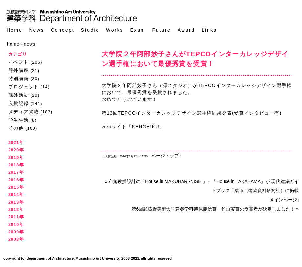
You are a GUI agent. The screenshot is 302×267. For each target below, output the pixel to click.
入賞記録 (19, 103)
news (29, 44)
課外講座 (19, 70)
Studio (90, 30)
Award (186, 30)
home (13, 44)
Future (161, 30)
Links (209, 30)
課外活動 (19, 95)
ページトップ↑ (166, 155)
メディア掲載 (24, 111)
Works (114, 30)
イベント (19, 62)
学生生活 (19, 119)
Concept (63, 30)
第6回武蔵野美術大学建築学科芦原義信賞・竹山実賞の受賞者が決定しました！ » (215, 208)
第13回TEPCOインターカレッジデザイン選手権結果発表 (167, 113)
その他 (16, 128)
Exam (137, 30)
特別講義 (19, 78)
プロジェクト (24, 86)
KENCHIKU (145, 126)
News (36, 30)
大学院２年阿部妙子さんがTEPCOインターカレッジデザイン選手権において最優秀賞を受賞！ (195, 58)
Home (15, 30)
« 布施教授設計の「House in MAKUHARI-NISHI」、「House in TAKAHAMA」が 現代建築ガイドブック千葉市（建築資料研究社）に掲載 (202, 186)
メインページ (283, 199)
